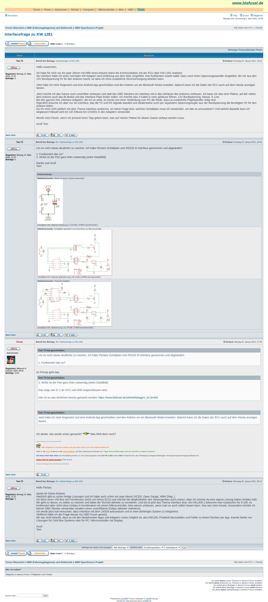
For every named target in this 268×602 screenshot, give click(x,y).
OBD (130, 9)
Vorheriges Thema (236, 50)
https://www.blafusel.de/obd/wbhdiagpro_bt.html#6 (128, 397)
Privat (47, 9)
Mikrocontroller (106, 9)
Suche (244, 15)
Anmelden (11, 15)
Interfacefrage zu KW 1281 (29, 34)
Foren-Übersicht (15, 28)
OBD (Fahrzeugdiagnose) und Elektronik (49, 28)
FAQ (233, 15)
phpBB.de (147, 601)
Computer (88, 9)
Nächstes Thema (254, 50)
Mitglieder (257, 15)
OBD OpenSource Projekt (89, 28)
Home (36, 9)
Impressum (61, 9)
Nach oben (11, 135)
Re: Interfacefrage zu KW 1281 (69, 142)
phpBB (124, 599)
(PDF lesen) (54, 460)
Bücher (75, 9)
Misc (121, 9)
